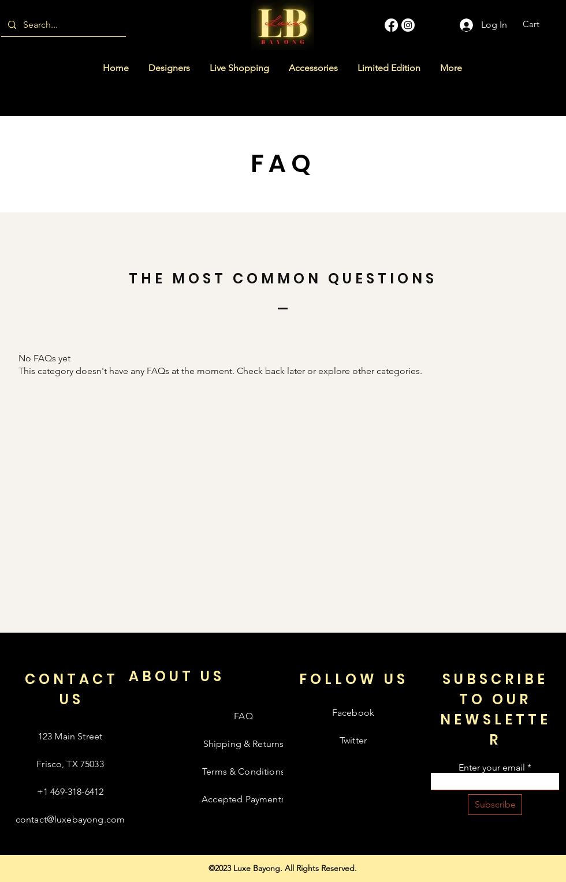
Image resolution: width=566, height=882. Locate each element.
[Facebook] (391, 25)
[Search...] (62, 24)
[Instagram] (408, 25)
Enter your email (492, 767)
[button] (538, 24)
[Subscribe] (495, 804)
